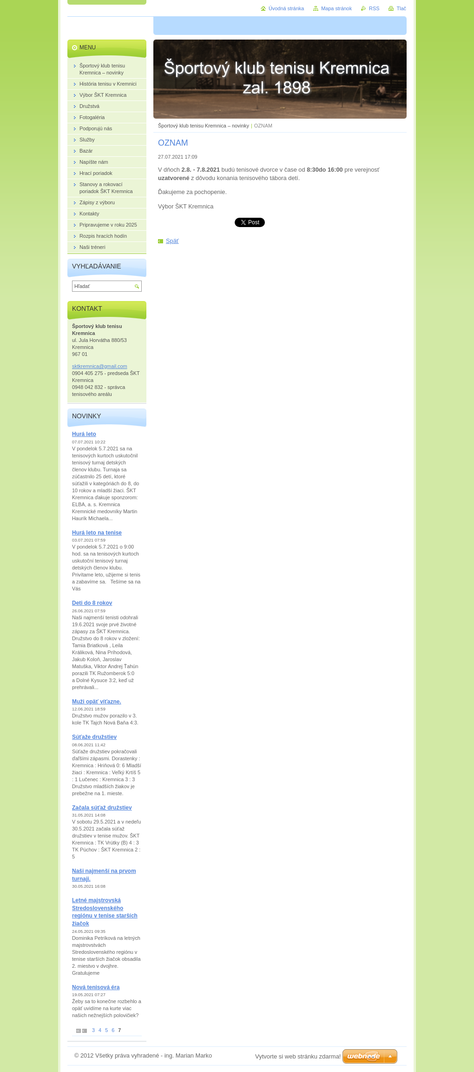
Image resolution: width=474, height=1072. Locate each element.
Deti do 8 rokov (92, 603)
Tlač (401, 8)
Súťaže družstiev (94, 737)
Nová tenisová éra (95, 987)
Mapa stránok (336, 8)
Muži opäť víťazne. (96, 701)
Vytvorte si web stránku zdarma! (298, 1056)
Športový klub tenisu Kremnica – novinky (203, 125)
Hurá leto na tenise (97, 532)
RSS (374, 8)
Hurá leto (84, 434)
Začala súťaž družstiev (102, 807)
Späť (172, 240)
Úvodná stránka (286, 8)
